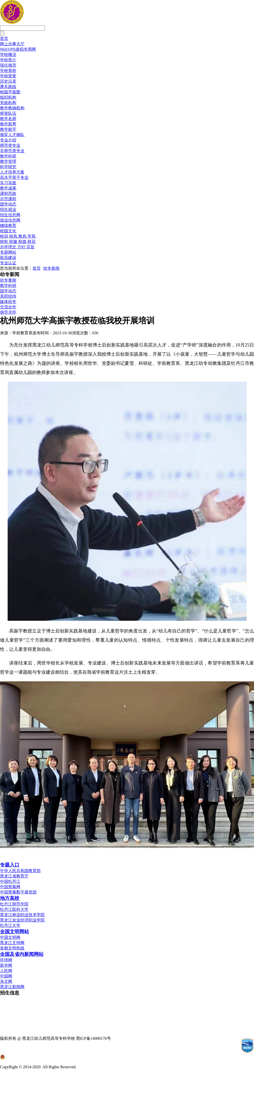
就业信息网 (10, 220)
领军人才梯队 (12, 135)
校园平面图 (10, 92)
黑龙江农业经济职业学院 (22, 920)
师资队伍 (8, 113)
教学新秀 (8, 124)
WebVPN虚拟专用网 (18, 49)
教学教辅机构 (12, 108)
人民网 (6, 971)
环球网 (6, 960)
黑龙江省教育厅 (14, 876)
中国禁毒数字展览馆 (18, 892)
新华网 (6, 965)
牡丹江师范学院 (14, 904)
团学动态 (8, 204)
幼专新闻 (51, 268)
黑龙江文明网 (12, 943)
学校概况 (8, 54)
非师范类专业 (12, 151)
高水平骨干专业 (14, 177)
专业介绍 (8, 140)
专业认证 (8, 263)
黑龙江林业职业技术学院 (22, 915)
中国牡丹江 (10, 881)
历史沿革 (8, 81)
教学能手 (8, 129)
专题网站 (8, 252)
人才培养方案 (12, 172)
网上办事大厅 (12, 44)
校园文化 (8, 231)
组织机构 (8, 97)
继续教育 (8, 225)
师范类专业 (10, 145)
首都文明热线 (12, 948)
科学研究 (8, 167)
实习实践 (8, 183)
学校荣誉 (8, 76)
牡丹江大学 (10, 925)
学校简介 (8, 60)
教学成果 (8, 188)
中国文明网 (10, 937)
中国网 (6, 976)
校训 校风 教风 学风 (18, 236)
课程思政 (8, 193)
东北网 (6, 981)
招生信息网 (10, 215)
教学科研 (8, 156)
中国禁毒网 (10, 887)
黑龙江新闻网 (12, 987)
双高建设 (8, 257)
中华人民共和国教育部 (20, 871)
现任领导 (8, 65)
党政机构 (8, 102)
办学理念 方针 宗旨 (17, 247)
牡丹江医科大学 (14, 909)
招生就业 (8, 209)
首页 (4, 38)
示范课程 (8, 199)
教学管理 (8, 161)
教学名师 (8, 119)
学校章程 (8, 70)
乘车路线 (8, 86)
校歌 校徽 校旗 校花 (18, 241)
